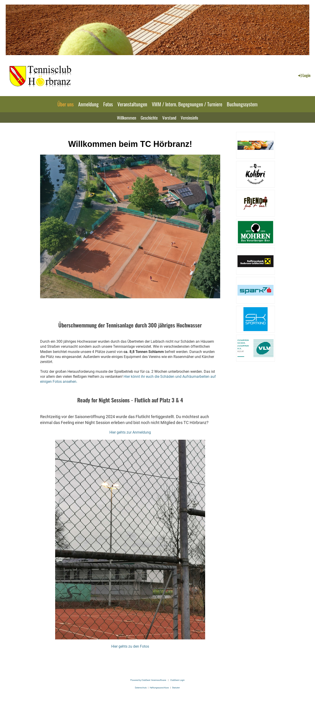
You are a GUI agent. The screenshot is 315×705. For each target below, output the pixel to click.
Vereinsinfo (189, 117)
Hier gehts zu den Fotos (130, 646)
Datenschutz (141, 687)
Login (303, 75)
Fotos (108, 104)
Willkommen (126, 117)
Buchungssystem (242, 104)
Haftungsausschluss (159, 687)
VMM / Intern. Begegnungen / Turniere (187, 104)
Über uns (65, 104)
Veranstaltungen (132, 104)
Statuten (176, 687)
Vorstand (169, 117)
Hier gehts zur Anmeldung (130, 432)
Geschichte (149, 117)
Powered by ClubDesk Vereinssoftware (148, 680)
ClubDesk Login (177, 680)
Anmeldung (88, 104)
